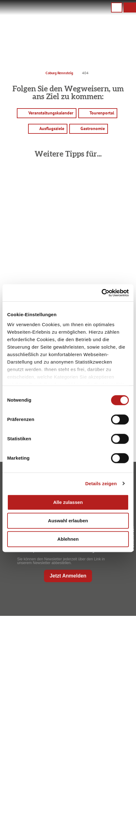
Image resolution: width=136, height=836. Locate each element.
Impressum (66, 792)
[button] (130, 7)
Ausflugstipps (67, 758)
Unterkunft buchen (67, 738)
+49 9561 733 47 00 (71, 668)
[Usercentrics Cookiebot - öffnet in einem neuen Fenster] (101, 293)
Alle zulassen (68, 502)
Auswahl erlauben (68, 520)
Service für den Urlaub (66, 821)
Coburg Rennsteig (59, 72)
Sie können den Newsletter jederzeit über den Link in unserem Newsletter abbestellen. (61, 561)
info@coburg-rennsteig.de (74, 674)
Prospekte (66, 748)
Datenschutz (66, 802)
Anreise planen (66, 728)
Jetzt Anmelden (68, 575)
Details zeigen (101, 483)
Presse (67, 811)
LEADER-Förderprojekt (67, 831)
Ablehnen (68, 539)
